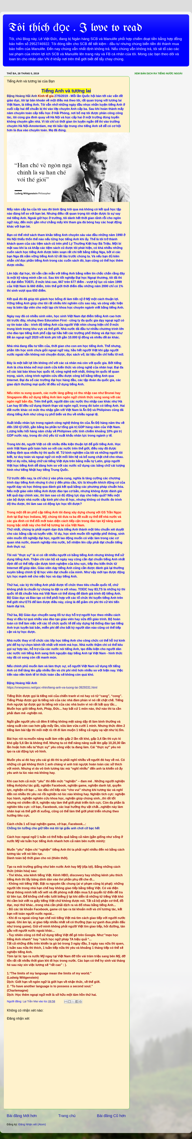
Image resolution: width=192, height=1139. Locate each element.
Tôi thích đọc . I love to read (75, 28)
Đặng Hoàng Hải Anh (22, 96)
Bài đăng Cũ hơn (111, 1116)
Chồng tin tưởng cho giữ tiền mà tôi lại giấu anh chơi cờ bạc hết (53, 828)
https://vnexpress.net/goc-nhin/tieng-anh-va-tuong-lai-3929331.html (52, 687)
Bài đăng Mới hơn (22, 1116)
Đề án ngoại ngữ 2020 (22, 337)
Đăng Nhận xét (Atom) (32, 1124)
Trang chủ (67, 1116)
